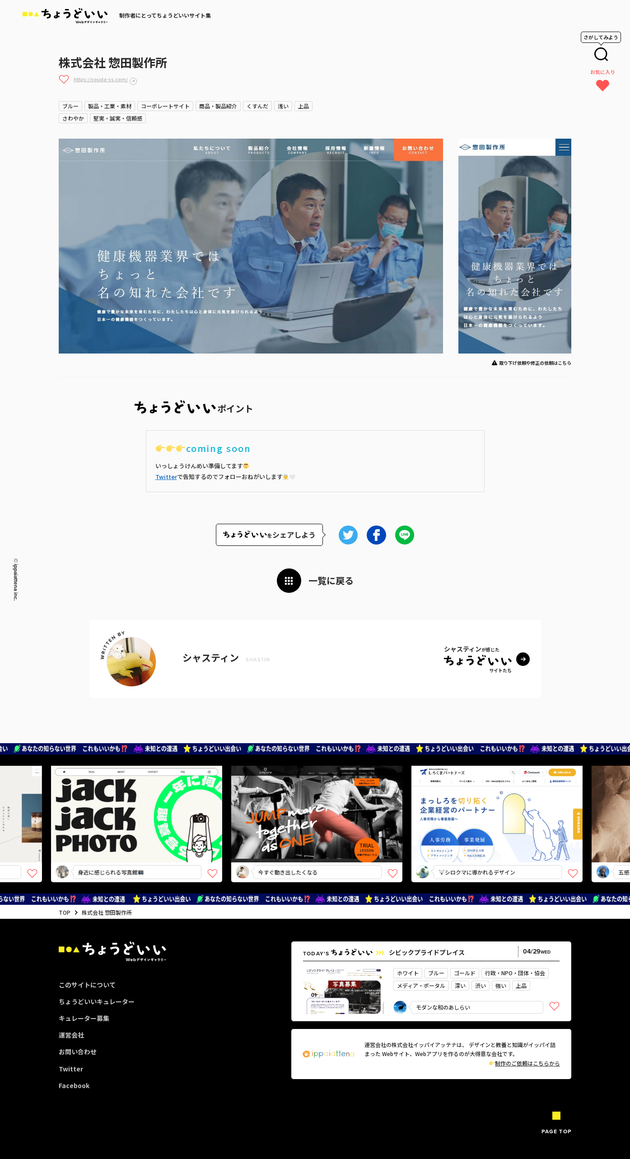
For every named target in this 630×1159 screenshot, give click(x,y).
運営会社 (71, 1034)
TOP (64, 912)
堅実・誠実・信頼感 (117, 118)
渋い (480, 985)
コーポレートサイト (165, 106)
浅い (283, 106)
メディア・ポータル (421, 985)
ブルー (70, 106)
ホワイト (408, 973)
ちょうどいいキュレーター (97, 1001)
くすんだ (257, 106)
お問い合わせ (78, 1051)
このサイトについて (87, 984)
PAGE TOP (556, 1131)
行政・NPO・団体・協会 (515, 973)
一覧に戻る (331, 580)
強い (500, 985)
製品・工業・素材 (109, 106)
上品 (303, 106)
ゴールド (465, 973)
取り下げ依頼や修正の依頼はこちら (535, 362)
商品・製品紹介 (218, 106)
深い (460, 985)
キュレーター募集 (84, 1018)
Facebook (74, 1085)
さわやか (73, 118)
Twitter (166, 476)
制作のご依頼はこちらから (524, 1063)
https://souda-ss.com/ (101, 79)
